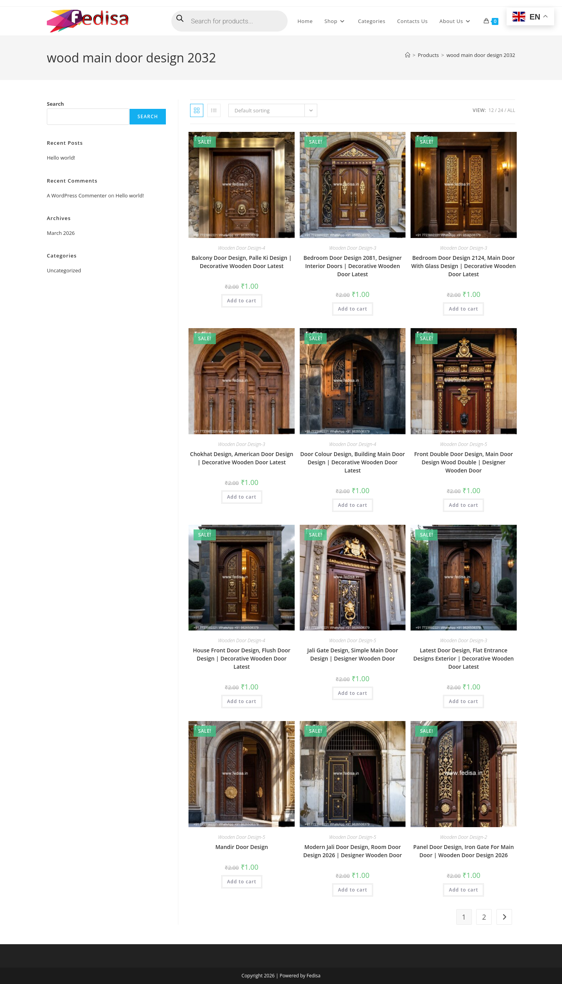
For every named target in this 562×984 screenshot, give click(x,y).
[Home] (407, 55)
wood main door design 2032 (480, 55)
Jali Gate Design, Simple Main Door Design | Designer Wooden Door (352, 654)
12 (491, 110)
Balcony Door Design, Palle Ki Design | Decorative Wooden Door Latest (242, 262)
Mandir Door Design (241, 847)
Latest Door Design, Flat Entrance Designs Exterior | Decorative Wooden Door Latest (463, 658)
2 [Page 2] (484, 917)
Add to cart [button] (241, 300)
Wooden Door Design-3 (352, 248)
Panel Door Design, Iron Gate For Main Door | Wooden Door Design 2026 (463, 851)
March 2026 (61, 232)
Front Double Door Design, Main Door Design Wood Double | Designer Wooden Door (463, 462)
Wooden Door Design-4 (241, 248)
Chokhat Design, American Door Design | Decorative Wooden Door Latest (241, 458)
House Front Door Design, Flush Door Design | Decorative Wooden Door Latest (241, 658)
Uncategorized (64, 270)
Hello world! (61, 157)
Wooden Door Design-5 (463, 444)
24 (500, 110)
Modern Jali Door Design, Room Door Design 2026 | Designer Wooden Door (352, 851)
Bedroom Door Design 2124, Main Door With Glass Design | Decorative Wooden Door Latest (463, 266)
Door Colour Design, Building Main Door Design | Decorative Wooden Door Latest (352, 462)
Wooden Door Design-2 (463, 837)
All (511, 110)
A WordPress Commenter (77, 195)
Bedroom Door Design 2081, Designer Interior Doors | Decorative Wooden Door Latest (353, 266)
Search (55, 103)
